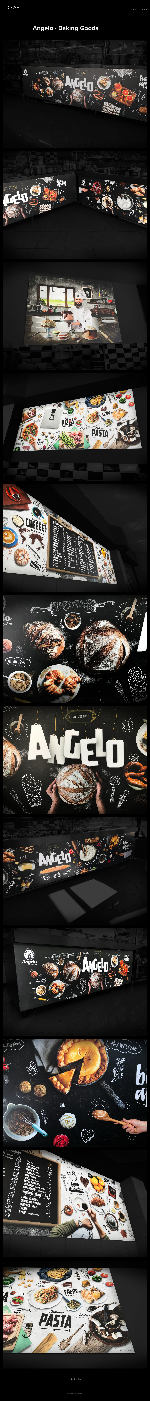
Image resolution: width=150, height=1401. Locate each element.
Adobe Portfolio (78, 1394)
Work (135, 9)
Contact (143, 9)
